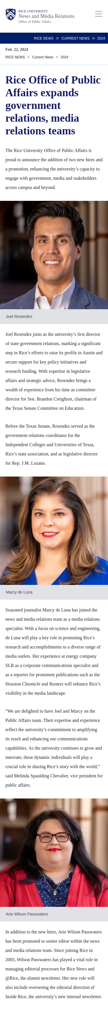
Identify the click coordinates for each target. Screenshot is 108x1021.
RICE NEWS (44, 38)
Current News (75, 38)
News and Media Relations (46, 16)
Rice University (33, 11)
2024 (101, 38)
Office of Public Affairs (34, 22)
